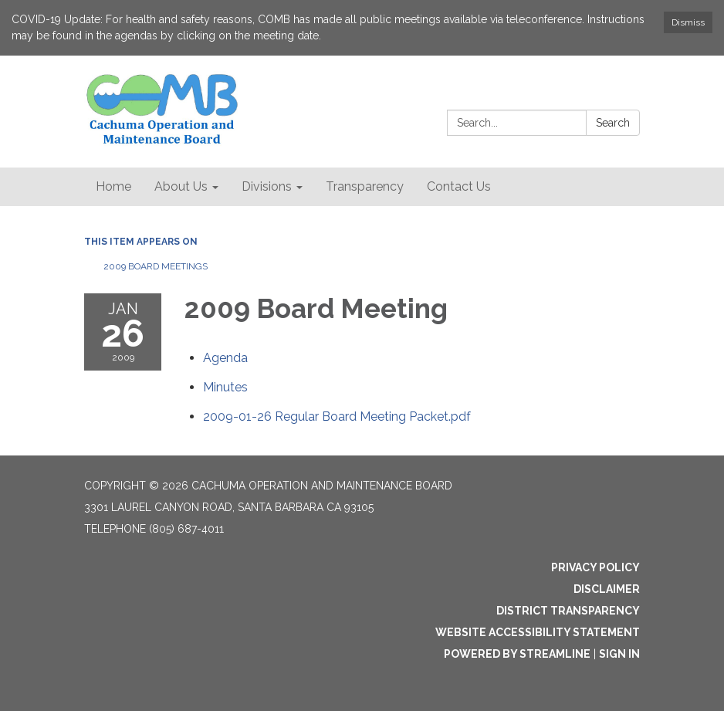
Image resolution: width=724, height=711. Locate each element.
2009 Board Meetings (155, 266)
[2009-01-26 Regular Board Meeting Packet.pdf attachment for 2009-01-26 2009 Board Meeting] (337, 416)
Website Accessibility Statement (537, 632)
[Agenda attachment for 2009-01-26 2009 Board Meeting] (225, 357)
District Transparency (568, 610)
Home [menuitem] (113, 186)
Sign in (619, 654)
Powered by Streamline (517, 654)
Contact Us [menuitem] (459, 186)
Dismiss (688, 22)
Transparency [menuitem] (365, 186)
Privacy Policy (595, 567)
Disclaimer (606, 589)
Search (613, 123)
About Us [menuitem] (181, 186)
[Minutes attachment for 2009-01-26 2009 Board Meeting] (225, 387)
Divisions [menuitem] (267, 186)
